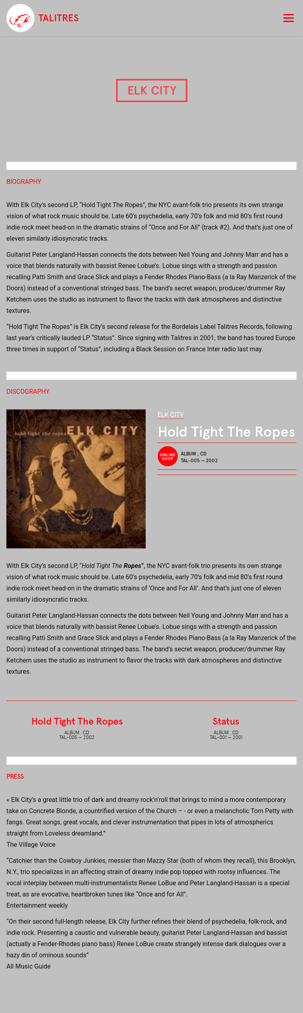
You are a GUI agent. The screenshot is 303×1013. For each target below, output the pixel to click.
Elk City (171, 415)
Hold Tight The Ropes (77, 721)
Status (226, 721)
